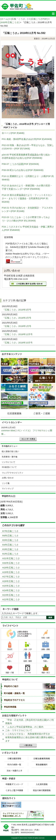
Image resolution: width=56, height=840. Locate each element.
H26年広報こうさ (11, 581)
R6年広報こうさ (10, 535)
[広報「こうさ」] (19, 19)
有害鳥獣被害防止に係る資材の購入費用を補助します (30, 739)
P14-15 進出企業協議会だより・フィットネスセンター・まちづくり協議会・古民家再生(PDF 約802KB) (27, 198)
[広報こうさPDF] (39, 19)
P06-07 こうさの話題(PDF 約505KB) (20, 164)
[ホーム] (4, 19)
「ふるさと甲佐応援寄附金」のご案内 (24, 727)
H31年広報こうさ (11, 558)
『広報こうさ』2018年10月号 (18, 342)
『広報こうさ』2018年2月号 (17, 318)
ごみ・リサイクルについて (18, 730)
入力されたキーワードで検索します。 (21, 613)
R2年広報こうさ (10, 553)
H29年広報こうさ (11, 567)
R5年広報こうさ (10, 540)
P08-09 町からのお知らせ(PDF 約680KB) (22, 170)
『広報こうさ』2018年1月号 (17, 326)
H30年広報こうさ (11, 563)
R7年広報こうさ (10, 531)
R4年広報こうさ (10, 544)
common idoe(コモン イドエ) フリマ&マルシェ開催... (26, 432)
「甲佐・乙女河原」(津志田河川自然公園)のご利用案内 (29, 722)
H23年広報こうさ (11, 595)
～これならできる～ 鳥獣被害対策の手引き (27, 734)
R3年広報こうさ (10, 549)
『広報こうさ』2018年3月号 (17, 309)
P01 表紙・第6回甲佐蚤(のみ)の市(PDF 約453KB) (27, 139)
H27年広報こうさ (11, 576)
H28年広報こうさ (11, 572)
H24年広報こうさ (11, 590)
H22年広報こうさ (11, 599)
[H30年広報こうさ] (9, 22)
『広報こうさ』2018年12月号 (18, 334)
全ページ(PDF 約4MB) (13, 133)
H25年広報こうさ (11, 586)
